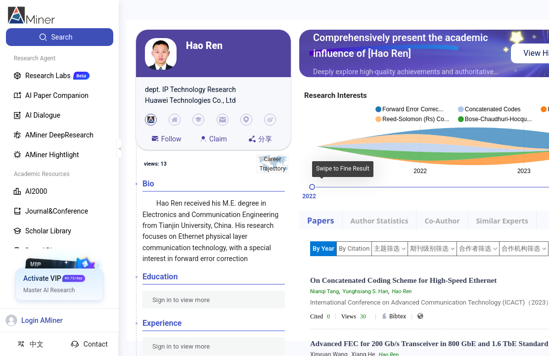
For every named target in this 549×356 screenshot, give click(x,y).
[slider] (312, 186)
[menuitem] (59, 37)
